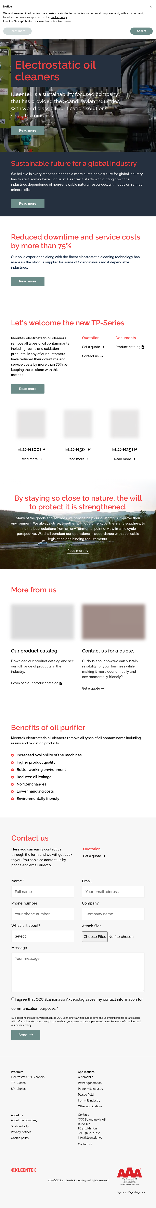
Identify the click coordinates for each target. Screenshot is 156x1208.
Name (16, 881)
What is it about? (25, 925)
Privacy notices (61, 2)
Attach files (91, 926)
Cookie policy (91, 2)
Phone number (24, 903)
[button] (112, 13)
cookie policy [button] (59, 1186)
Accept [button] (141, 1200)
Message (19, 948)
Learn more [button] (17, 1200)
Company (90, 903)
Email (87, 881)
